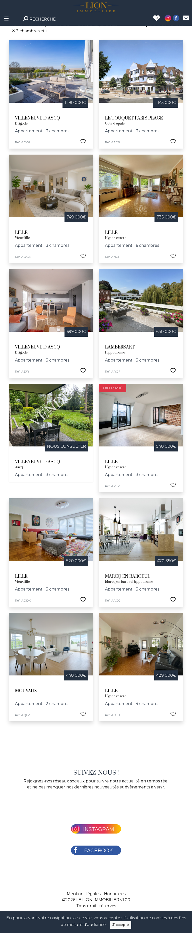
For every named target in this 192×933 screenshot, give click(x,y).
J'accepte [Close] (120, 924)
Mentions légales (83, 893)
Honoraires (115, 893)
